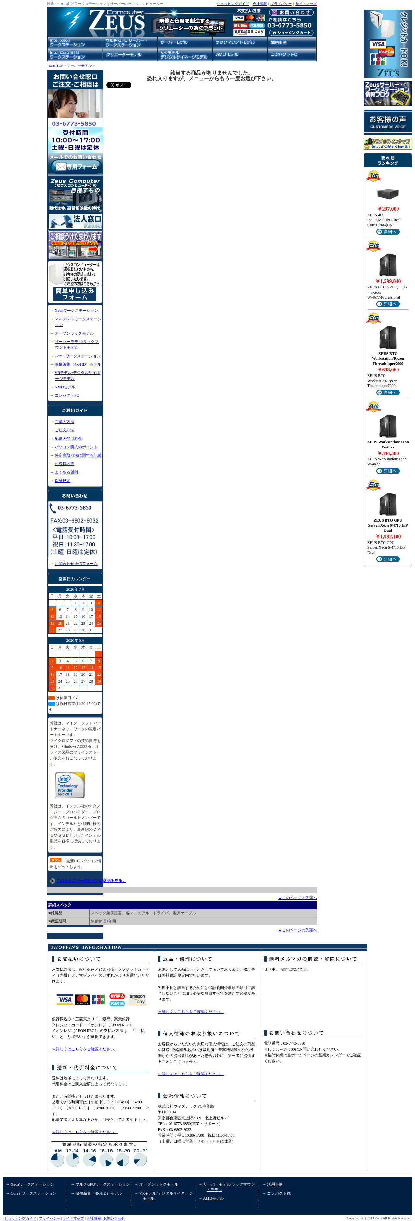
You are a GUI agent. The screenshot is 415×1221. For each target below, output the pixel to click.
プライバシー (281, 4)
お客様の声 (64, 464)
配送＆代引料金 (68, 438)
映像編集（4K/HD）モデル (78, 364)
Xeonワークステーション (76, 310)
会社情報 (260, 4)
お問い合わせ (114, 1218)
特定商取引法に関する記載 (78, 455)
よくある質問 (66, 472)
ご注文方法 (64, 430)
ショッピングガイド (233, 4)
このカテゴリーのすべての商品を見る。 (91, 880)
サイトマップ (306, 4)
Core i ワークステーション (78, 356)
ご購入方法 (64, 421)
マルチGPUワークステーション (103, 1184)
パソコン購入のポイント (76, 447)
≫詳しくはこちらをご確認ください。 (85, 1049)
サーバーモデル (79, 65)
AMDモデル (64, 387)
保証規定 (62, 480)
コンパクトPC (67, 395)
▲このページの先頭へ (297, 898)
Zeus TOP (56, 65)
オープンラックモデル (74, 333)
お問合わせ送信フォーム (76, 563)
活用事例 (275, 1184)
